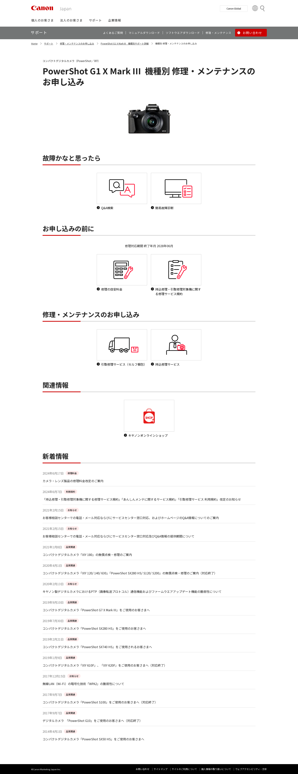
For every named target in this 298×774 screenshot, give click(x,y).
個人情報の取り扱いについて (216, 769)
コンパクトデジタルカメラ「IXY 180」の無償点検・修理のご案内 (87, 554)
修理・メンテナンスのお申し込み (77, 43)
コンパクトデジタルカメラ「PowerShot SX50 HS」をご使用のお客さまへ (93, 739)
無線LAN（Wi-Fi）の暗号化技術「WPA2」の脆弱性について (83, 683)
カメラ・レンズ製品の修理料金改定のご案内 (73, 481)
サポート (48, 43)
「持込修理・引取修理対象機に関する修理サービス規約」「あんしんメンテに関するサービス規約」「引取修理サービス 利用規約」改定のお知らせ (142, 499)
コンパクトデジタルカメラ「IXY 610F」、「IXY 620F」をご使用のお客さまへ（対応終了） (105, 665)
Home (34, 43)
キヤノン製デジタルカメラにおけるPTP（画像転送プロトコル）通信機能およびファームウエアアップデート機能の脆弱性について (132, 591)
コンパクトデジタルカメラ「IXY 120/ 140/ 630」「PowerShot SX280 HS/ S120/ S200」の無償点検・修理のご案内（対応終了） (130, 573)
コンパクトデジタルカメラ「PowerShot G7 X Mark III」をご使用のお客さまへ (96, 610)
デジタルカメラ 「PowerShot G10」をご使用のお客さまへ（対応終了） (92, 720)
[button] (42, 20)
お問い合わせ (142, 769)
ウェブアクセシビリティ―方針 (251, 769)
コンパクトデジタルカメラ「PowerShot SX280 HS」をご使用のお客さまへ (94, 628)
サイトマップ (160, 769)
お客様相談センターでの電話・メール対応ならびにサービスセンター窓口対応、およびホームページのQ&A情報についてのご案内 (131, 517)
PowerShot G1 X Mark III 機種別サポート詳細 (125, 43)
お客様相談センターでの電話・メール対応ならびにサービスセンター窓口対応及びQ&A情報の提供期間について (118, 536)
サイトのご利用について (184, 769)
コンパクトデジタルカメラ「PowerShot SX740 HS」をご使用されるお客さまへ (97, 647)
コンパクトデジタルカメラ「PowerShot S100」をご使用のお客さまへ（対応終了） (100, 702)
